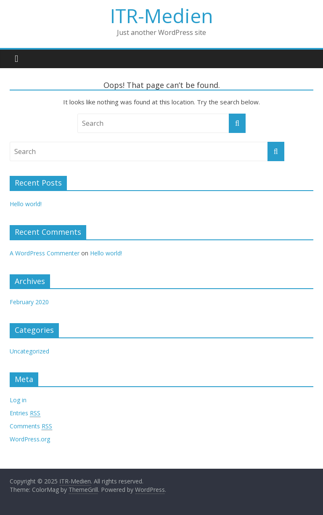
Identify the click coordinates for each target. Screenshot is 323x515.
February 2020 (29, 302)
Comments (31, 426)
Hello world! (26, 204)
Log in (18, 400)
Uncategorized (29, 351)
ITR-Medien (161, 16)
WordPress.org (30, 439)
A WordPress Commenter (44, 253)
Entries (25, 413)
